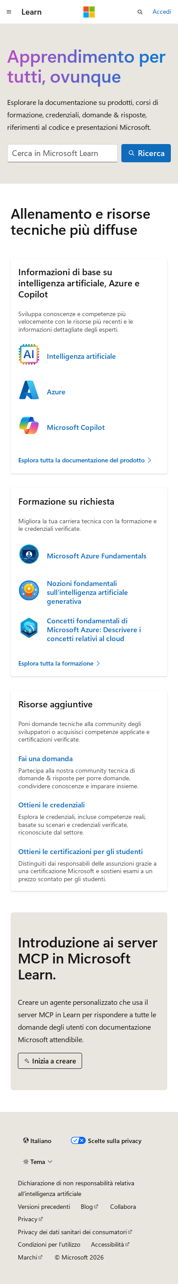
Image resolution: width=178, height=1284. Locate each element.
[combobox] (62, 153)
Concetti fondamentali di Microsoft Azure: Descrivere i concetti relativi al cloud (94, 629)
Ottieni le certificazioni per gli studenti (80, 851)
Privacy (27, 1219)
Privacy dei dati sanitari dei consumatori (72, 1232)
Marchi (27, 1257)
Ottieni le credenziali (51, 804)
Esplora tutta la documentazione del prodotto (85, 460)
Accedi (162, 11)
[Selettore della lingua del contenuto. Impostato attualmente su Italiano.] (37, 1141)
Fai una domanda (45, 758)
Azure (56, 391)
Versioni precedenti (44, 1206)
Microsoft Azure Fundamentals (96, 555)
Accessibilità (107, 1244)
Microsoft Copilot (76, 427)
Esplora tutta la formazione (59, 663)
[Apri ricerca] (140, 12)
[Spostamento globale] (9, 12)
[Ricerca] (146, 153)
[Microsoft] (89, 12)
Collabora (123, 1206)
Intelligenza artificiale (81, 356)
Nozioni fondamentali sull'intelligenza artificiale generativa (87, 592)
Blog (87, 1206)
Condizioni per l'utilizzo (49, 1244)
